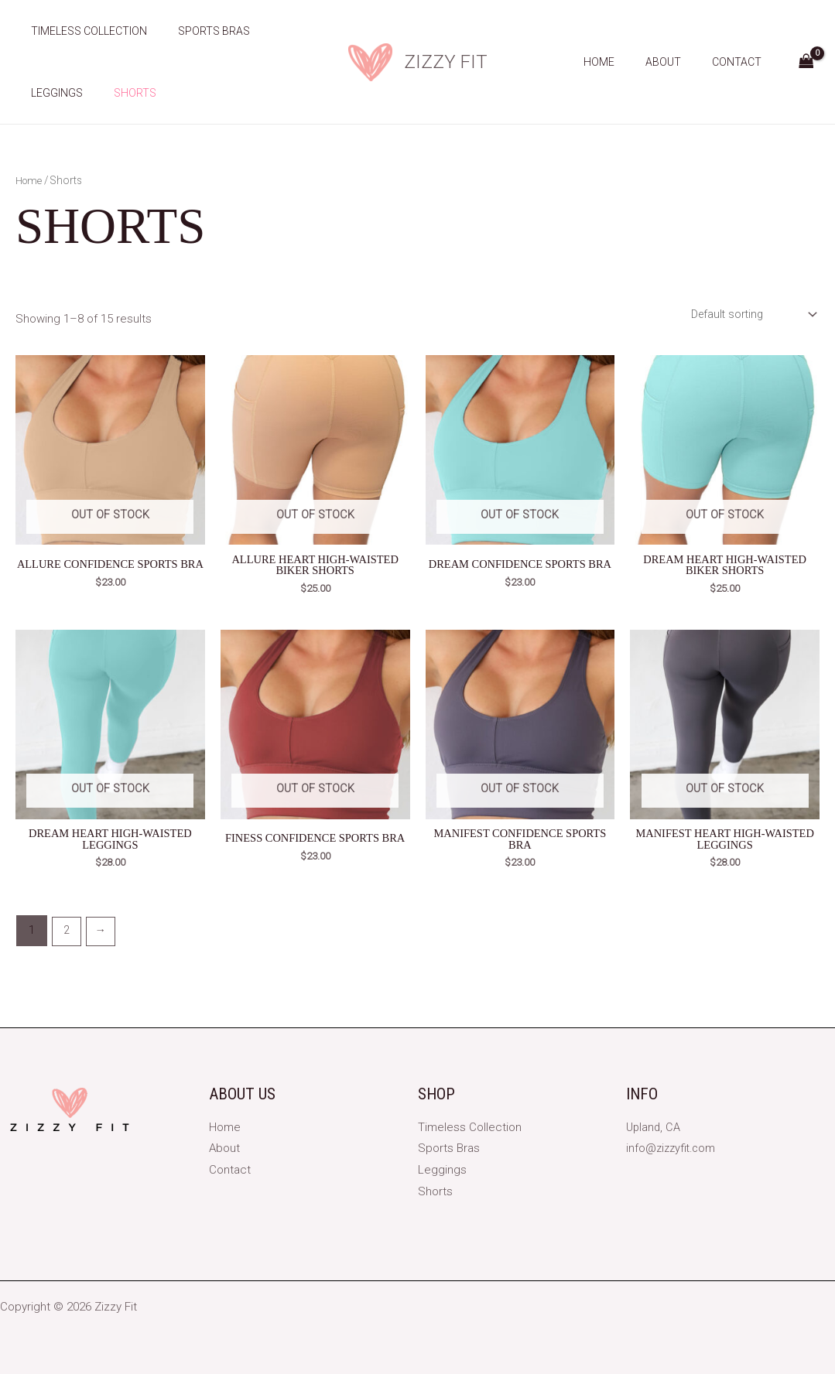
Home (622, 62)
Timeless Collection (84, 31)
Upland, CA (654, 1127)
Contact (741, 62)
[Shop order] (749, 314)
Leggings (52, 93)
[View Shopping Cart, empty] (806, 62)
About (677, 62)
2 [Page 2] (66, 934)
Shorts (121, 93)
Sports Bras (200, 31)
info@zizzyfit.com (673, 1148)
